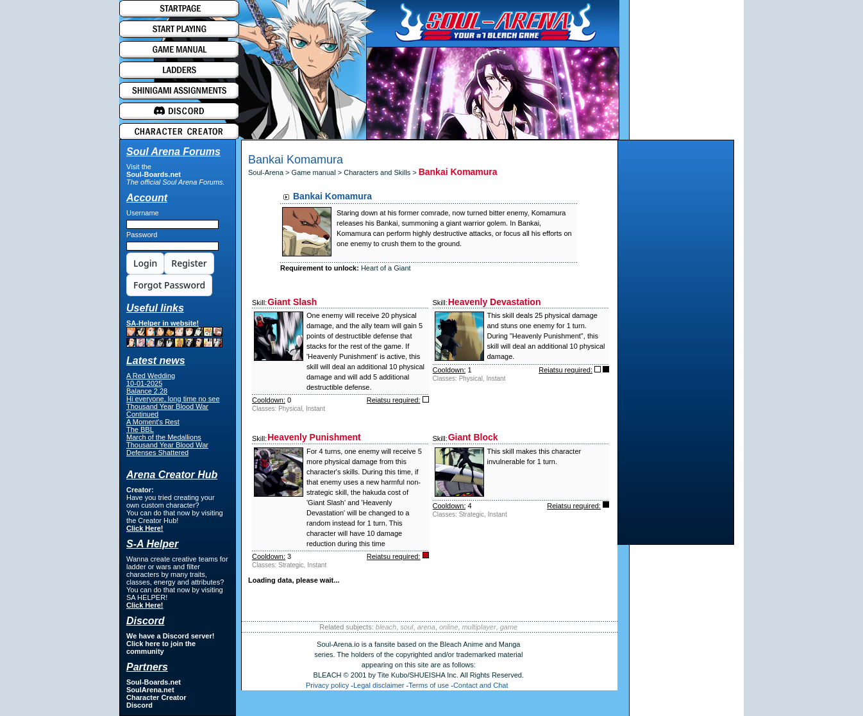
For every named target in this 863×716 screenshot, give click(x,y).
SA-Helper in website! (174, 333)
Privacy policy (327, 685)
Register (188, 263)
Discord (139, 705)
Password (141, 234)
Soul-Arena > (270, 172)
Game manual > (318, 172)
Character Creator (156, 697)
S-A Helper (152, 543)
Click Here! (144, 528)
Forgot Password (169, 285)
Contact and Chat (480, 685)
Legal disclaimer (378, 685)
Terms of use (428, 685)
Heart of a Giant (386, 268)
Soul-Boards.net (153, 174)
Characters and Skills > (381, 172)
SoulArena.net (150, 690)
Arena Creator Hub (171, 474)
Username (142, 213)
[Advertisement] (675, 345)
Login (145, 263)
